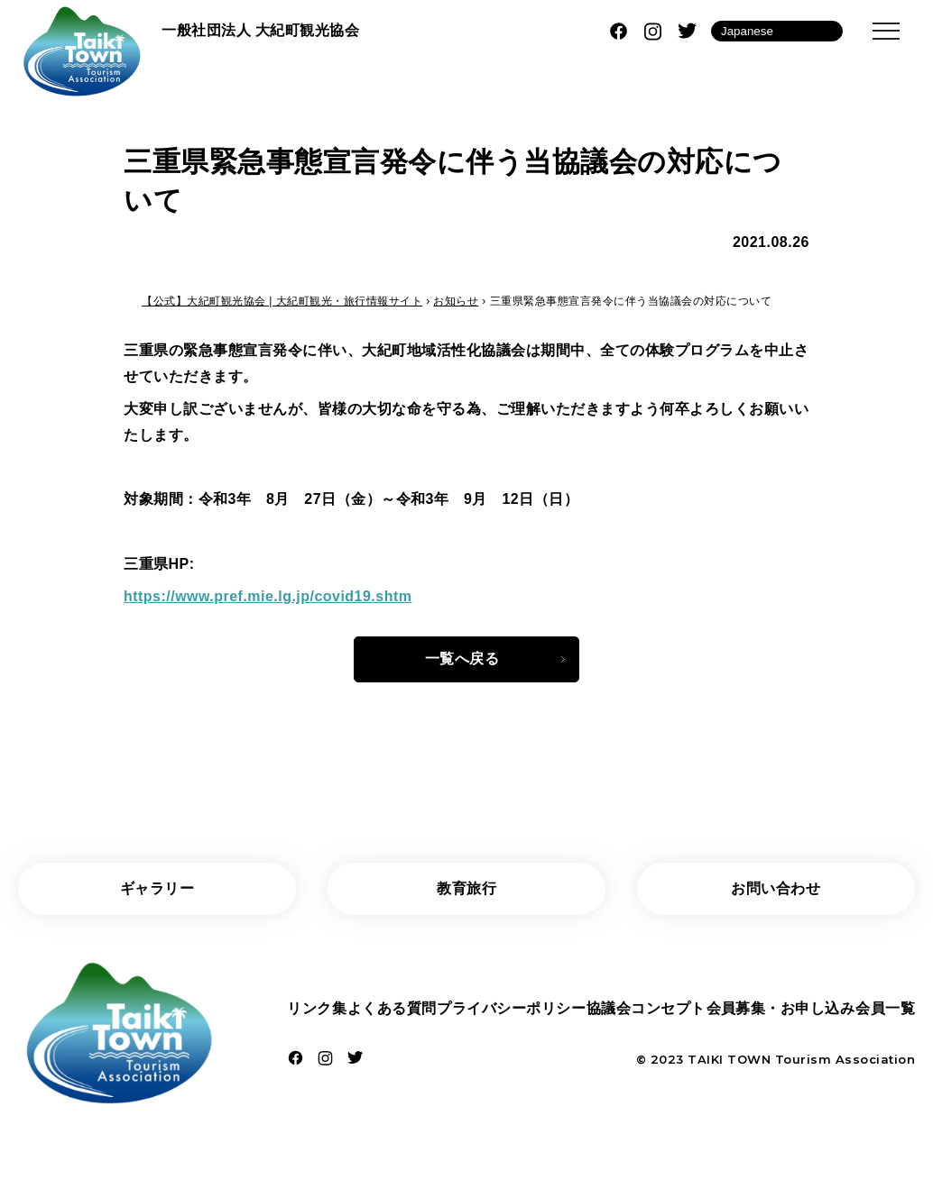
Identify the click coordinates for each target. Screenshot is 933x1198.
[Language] (777, 31)
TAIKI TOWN (729, 1060)
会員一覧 (885, 1009)
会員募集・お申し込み (780, 1009)
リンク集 (316, 1009)
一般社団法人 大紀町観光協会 (260, 30)
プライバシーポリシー (511, 1009)
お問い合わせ (775, 888)
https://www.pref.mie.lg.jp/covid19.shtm (268, 596)
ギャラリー (157, 888)
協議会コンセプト (646, 1009)
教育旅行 (466, 888)
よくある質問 (392, 1009)
